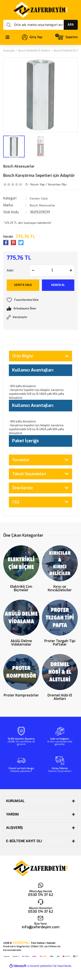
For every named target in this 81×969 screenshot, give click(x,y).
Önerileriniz (22, 488)
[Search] (40, 25)
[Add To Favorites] (40, 300)
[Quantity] (52, 270)
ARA (71, 25)
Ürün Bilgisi (22, 356)
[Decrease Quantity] (33, 270)
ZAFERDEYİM (20, 943)
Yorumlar (20, 460)
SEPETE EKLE (23, 285)
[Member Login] (32, 37)
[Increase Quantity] (71, 270)
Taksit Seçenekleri (29, 474)
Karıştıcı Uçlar (39, 198)
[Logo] (40, 10)
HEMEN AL (58, 285)
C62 (15, 502)
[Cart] (67, 37)
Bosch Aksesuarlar (19, 166)
